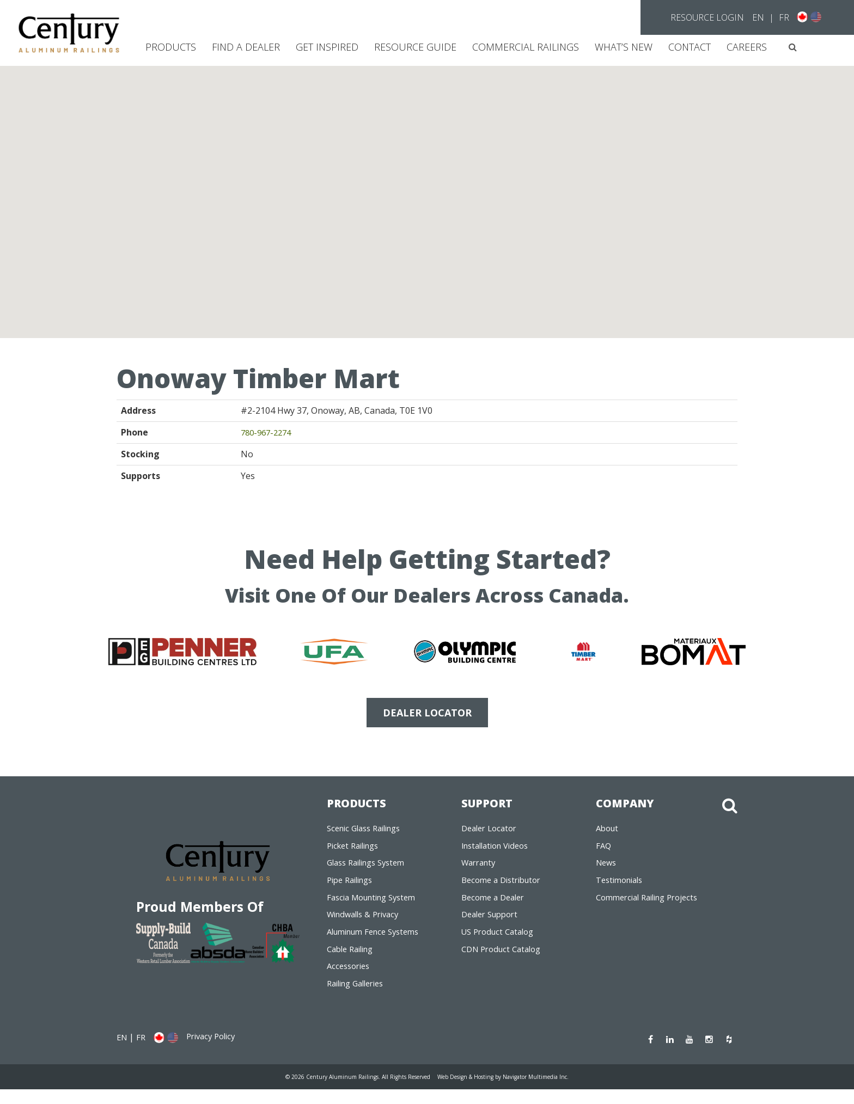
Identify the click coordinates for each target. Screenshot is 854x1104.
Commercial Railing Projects (652, 905)
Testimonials (622, 886)
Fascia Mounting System (376, 905)
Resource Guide (415, 46)
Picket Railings (356, 849)
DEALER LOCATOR (427, 712)
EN (758, 17)
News (607, 868)
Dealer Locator (491, 831)
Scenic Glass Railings (368, 831)
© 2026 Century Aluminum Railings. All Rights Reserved (349, 1091)
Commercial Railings (525, 46)
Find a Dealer (246, 46)
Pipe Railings (353, 886)
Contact (689, 46)
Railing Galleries (359, 997)
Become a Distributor (505, 886)
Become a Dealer (495, 905)
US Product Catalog (501, 942)
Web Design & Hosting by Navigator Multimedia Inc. (510, 1091)
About (608, 831)
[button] (792, 47)
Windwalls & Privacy (367, 923)
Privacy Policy (215, 1051)
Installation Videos (499, 849)
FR (784, 17)
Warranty (480, 868)
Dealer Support (492, 923)
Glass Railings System (370, 868)
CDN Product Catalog (504, 960)
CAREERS (747, 46)
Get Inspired (327, 46)
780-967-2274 (268, 432)
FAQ (604, 849)
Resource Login (707, 17)
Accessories (350, 979)
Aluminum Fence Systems (378, 942)
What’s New (623, 46)
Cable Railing (353, 960)
